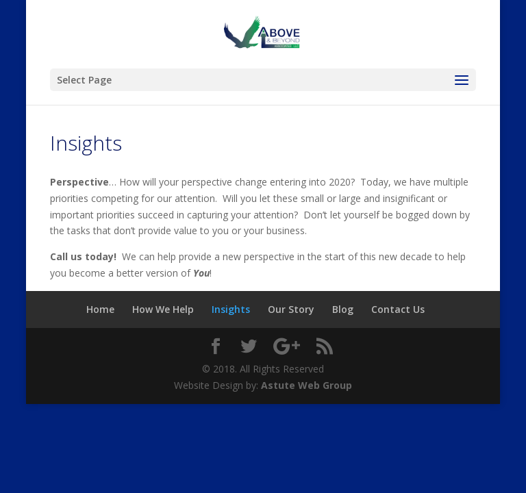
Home (100, 309)
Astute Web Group (306, 385)
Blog (342, 309)
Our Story (291, 309)
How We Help (163, 309)
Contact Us (398, 309)
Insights (231, 309)
